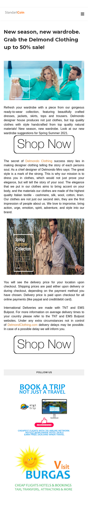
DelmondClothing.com (22, 324)
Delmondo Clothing (38, 161)
